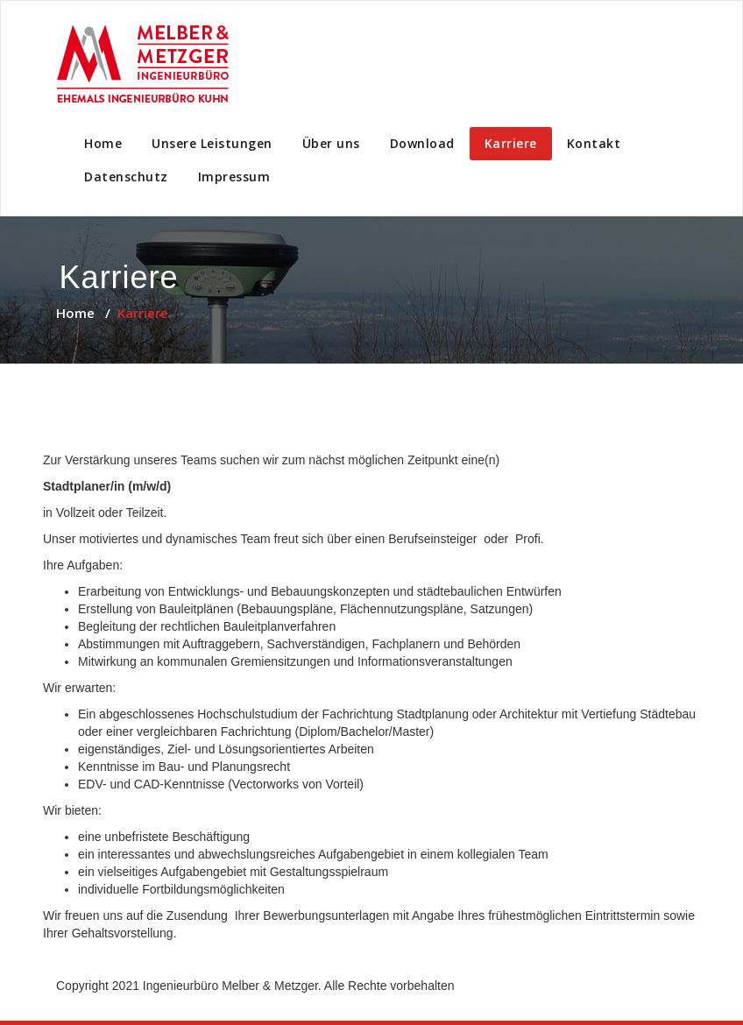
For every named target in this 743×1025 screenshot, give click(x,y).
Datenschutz (126, 176)
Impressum (234, 176)
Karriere (511, 143)
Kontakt (594, 143)
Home (103, 143)
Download (422, 143)
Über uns (331, 143)
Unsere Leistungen (212, 143)
